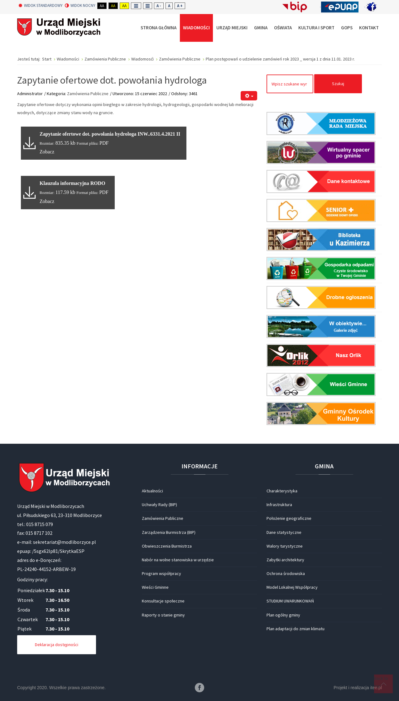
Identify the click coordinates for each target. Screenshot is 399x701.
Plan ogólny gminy (283, 615)
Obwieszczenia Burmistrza (167, 546)
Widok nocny (80, 5)
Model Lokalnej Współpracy (292, 587)
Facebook (199, 688)
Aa (102, 5)
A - (158, 5)
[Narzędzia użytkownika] (249, 96)
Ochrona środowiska (286, 573)
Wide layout (148, 6)
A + (180, 5)
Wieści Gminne (155, 587)
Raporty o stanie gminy (163, 615)
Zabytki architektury (285, 560)
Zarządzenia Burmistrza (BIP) (168, 532)
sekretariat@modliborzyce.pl (64, 542)
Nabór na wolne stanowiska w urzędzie (178, 560)
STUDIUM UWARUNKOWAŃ (290, 601)
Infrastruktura (279, 504)
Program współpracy (161, 573)
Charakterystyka (282, 491)
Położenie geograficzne (289, 518)
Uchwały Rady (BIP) (159, 504)
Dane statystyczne (284, 532)
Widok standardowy (40, 5)
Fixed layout (136, 6)
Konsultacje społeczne (163, 601)
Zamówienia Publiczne (87, 93)
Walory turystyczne (285, 546)
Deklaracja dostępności (56, 644)
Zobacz (47, 151)
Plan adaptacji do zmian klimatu (295, 628)
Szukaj (338, 83)
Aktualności (152, 491)
